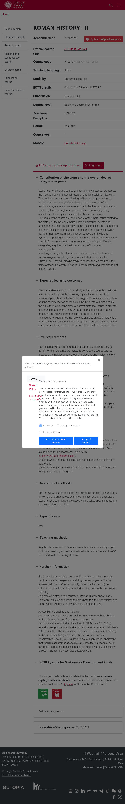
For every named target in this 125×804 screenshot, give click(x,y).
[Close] (99, 360)
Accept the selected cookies (56, 441)
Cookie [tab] (33, 378)
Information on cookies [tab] (35, 397)
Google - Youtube (70, 425)
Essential (48, 425)
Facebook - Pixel (52, 432)
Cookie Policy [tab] (33, 387)
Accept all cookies (86, 441)
